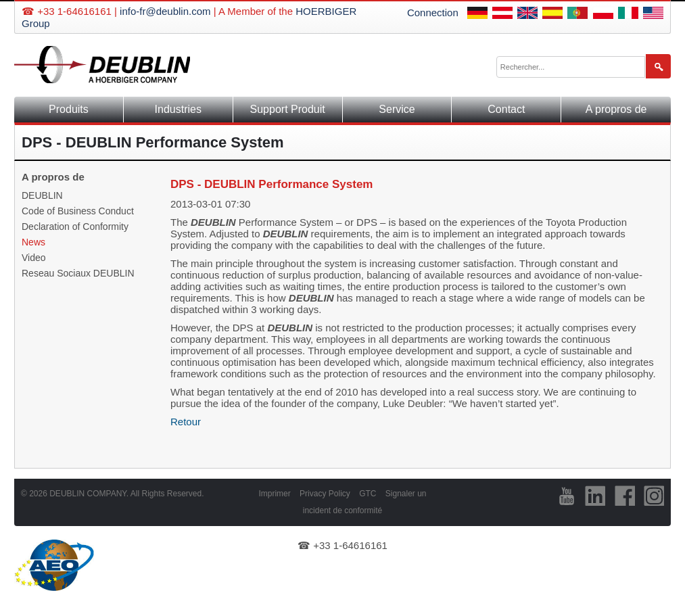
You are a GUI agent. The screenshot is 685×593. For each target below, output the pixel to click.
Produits (69, 109)
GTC (367, 493)
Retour (185, 421)
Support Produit (287, 109)
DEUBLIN (42, 195)
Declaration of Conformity (75, 226)
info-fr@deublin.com (165, 11)
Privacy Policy (325, 493)
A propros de (616, 109)
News (33, 242)
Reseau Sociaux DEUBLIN (78, 273)
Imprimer (274, 493)
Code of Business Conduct (78, 211)
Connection (432, 12)
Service (397, 109)
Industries (178, 109)
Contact (506, 109)
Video (34, 257)
